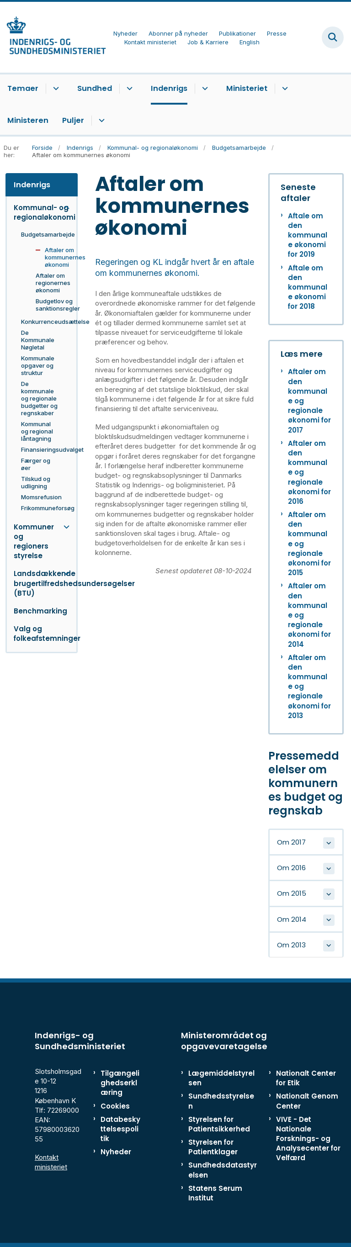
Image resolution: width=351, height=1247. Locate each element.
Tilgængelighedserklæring (120, 1082)
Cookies (115, 1106)
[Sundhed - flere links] (128, 89)
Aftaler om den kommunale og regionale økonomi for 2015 (309, 543)
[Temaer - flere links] (55, 89)
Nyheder (116, 1152)
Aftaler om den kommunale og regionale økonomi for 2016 (309, 472)
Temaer (22, 88)
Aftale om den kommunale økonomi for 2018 (307, 287)
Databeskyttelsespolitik (120, 1129)
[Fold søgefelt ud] (333, 37)
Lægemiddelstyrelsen (221, 1078)
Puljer (73, 120)
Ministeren (27, 120)
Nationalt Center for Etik (306, 1078)
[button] (64, 208)
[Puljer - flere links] (100, 121)
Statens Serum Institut (215, 1193)
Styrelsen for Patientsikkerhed (219, 1124)
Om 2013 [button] (291, 945)
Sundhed (94, 88)
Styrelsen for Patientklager (213, 1147)
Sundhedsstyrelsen (221, 1100)
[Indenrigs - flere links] (204, 89)
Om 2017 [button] (291, 842)
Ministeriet (246, 88)
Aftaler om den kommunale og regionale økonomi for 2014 (309, 615)
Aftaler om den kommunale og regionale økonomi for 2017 (309, 400)
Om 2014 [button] (291, 919)
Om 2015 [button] (291, 893)
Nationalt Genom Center (307, 1100)
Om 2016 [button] (291, 867)
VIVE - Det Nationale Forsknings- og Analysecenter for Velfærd (308, 1139)
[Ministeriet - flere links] (283, 89)
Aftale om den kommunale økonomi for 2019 (307, 235)
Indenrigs (169, 88)
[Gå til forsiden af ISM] (53, 37)
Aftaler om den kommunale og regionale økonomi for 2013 (309, 686)
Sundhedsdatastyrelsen (222, 1169)
